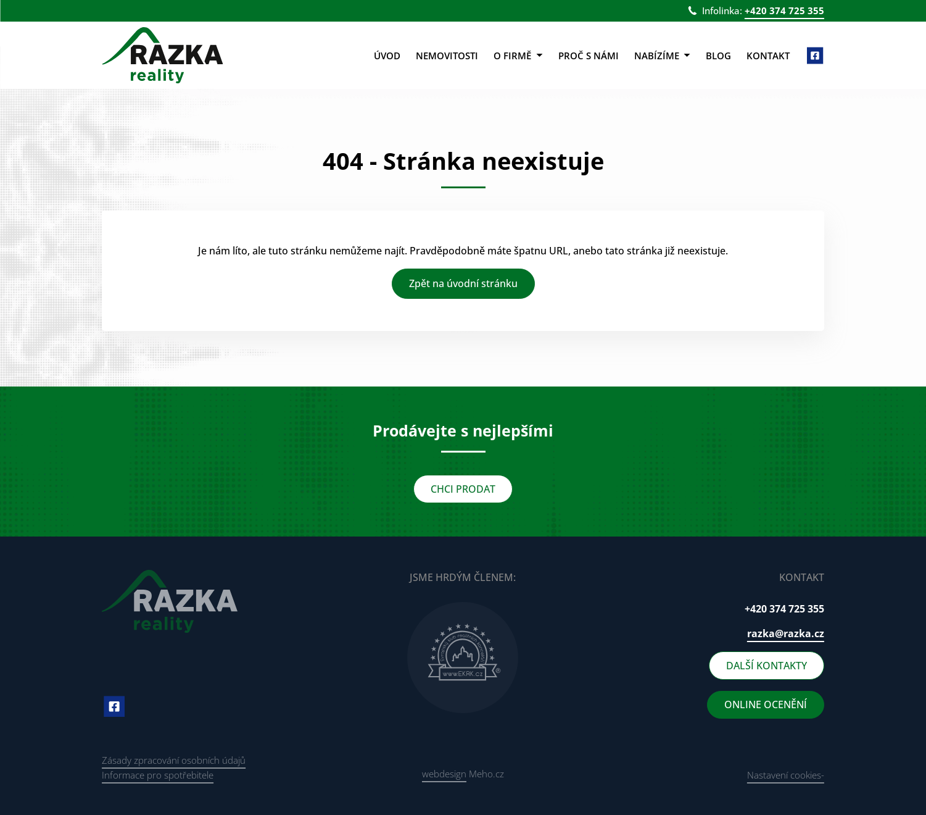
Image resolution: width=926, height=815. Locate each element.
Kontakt (768, 55)
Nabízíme (662, 55)
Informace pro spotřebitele (157, 775)
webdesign (444, 773)
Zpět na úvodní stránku (463, 283)
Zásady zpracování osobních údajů (174, 760)
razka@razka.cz (785, 633)
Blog (718, 55)
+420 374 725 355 (784, 10)
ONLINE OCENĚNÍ (765, 704)
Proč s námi (588, 55)
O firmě (518, 55)
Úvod (387, 55)
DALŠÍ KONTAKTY (766, 665)
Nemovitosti (447, 55)
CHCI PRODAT (463, 489)
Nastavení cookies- (785, 775)
